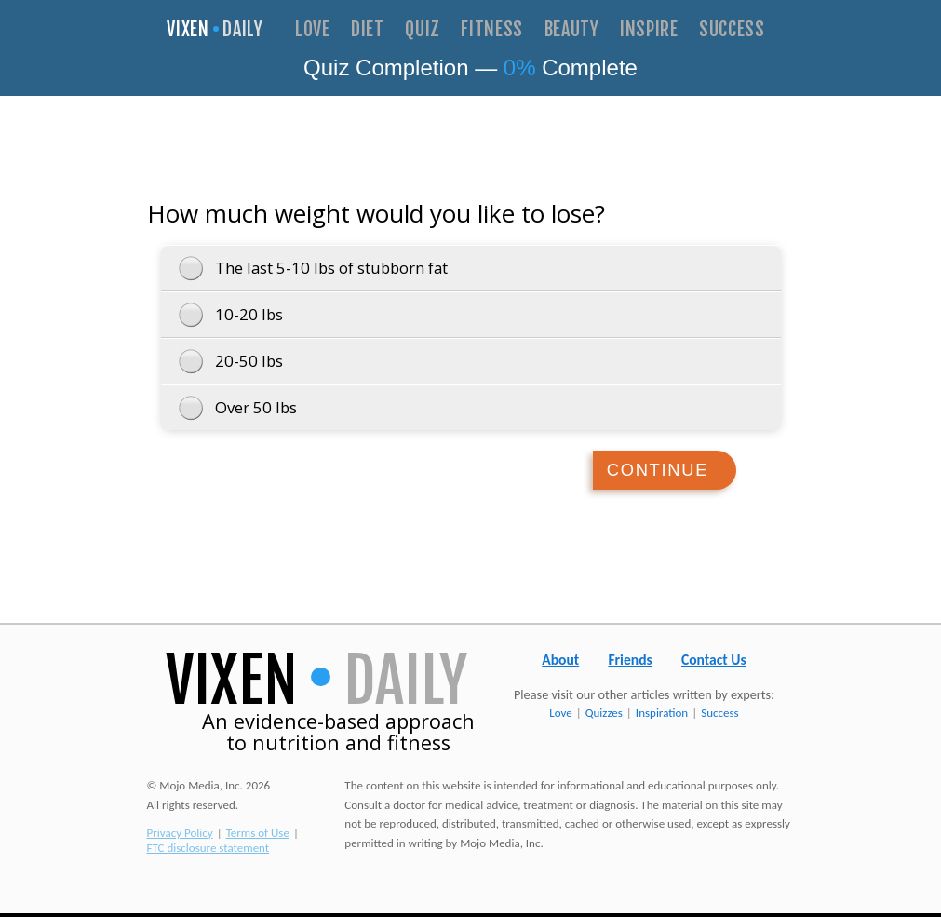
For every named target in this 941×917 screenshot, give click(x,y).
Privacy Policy (180, 836)
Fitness (492, 30)
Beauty (571, 30)
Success (732, 30)
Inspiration (662, 716)
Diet (367, 30)
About (560, 663)
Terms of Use (257, 836)
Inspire (649, 30)
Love (312, 30)
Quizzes (604, 716)
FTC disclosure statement (208, 851)
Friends (630, 663)
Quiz (422, 30)
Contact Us (713, 663)
